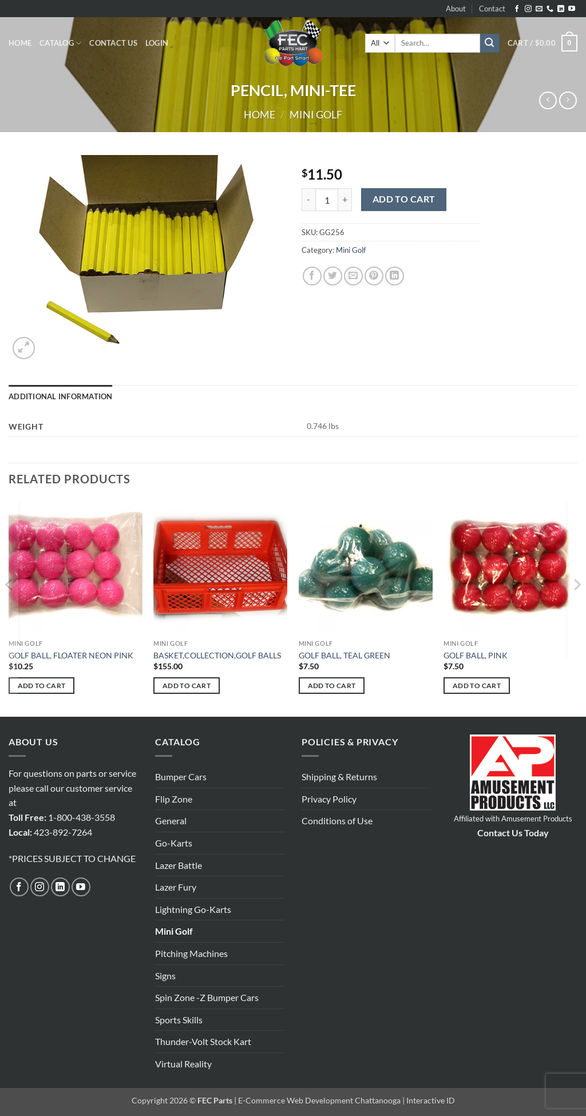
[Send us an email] (539, 9)
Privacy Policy (329, 798)
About (456, 8)
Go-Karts (173, 842)
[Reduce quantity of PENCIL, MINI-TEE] (308, 199)
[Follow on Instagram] (528, 9)
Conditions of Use (337, 820)
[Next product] (548, 100)
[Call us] (550, 9)
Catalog (60, 43)
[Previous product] (568, 100)
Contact (492, 8)
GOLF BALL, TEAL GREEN (344, 655)
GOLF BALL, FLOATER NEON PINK (71, 655)
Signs (165, 975)
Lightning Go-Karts (193, 909)
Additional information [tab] (61, 396)
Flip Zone (173, 798)
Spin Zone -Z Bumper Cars (207, 997)
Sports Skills (179, 1019)
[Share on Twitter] (332, 276)
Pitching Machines (191, 953)
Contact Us (113, 42)
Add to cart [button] (42, 685)
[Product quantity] (326, 199)
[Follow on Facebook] (516, 9)
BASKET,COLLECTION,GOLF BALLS (217, 655)
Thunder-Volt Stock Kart (203, 1041)
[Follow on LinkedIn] (560, 9)
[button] (156, 42)
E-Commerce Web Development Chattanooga (319, 1100)
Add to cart (404, 199)
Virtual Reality (183, 1063)
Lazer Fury (175, 886)
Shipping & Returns (339, 776)
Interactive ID (430, 1100)
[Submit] (490, 43)
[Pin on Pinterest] (374, 276)
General (171, 820)
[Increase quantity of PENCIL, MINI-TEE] (345, 199)
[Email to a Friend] (353, 276)
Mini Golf (316, 114)
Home (20, 42)
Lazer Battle (178, 865)
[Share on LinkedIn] (394, 276)
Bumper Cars (181, 776)
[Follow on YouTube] (571, 9)
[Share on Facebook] (312, 276)
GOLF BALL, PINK (476, 655)
